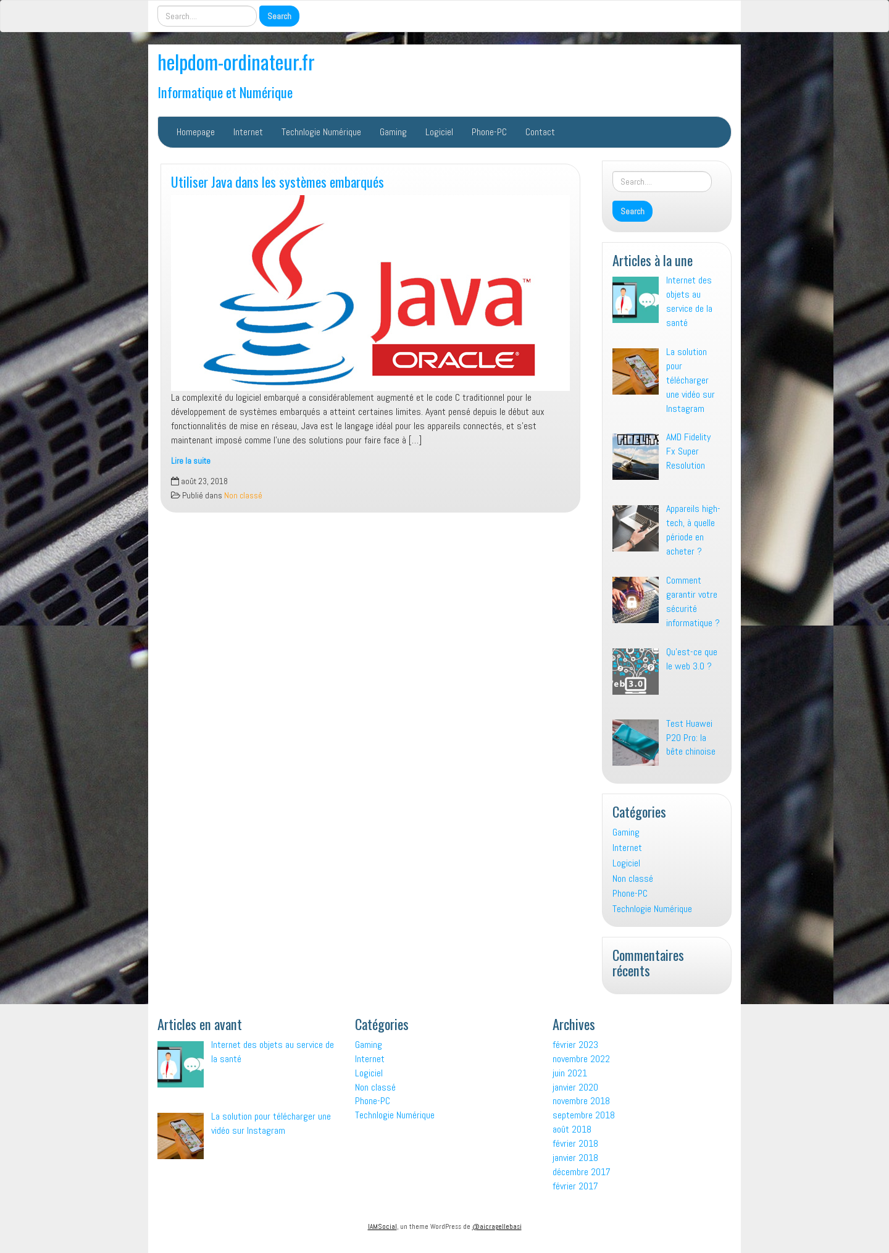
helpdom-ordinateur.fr (236, 61)
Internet (248, 131)
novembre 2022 (581, 1058)
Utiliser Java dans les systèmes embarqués (277, 181)
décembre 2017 (582, 1171)
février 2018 (575, 1143)
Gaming (393, 131)
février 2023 (575, 1044)
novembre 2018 (581, 1100)
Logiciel (439, 131)
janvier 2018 (575, 1157)
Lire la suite (191, 461)
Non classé (243, 495)
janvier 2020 (575, 1087)
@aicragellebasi (497, 1226)
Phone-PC (489, 131)
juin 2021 (570, 1073)
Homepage (196, 131)
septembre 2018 (584, 1114)
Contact (540, 131)
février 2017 (575, 1186)
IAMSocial (382, 1226)
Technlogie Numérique (321, 131)
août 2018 (572, 1129)
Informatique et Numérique (225, 92)
